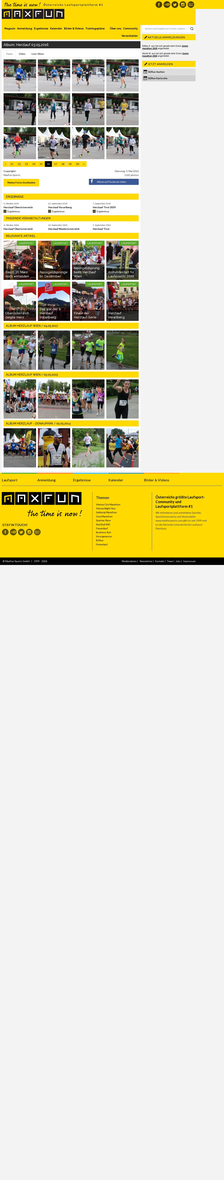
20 (77, 163)
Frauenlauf (102, 528)
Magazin (9, 28)
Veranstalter (130, 35)
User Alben (37, 53)
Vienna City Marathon (108, 504)
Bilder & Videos (74, 28)
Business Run (103, 532)
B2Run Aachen (156, 71)
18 (63, 163)
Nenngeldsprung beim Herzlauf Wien (87, 272)
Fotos (9, 53)
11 (11, 163)
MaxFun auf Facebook (158, 4)
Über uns (115, 28)
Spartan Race (103, 520)
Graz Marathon (104, 516)
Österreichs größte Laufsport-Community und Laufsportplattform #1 (180, 501)
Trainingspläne (95, 28)
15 (41, 163)
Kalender (56, 28)
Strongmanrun (104, 536)
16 (48, 163)
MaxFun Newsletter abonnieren (190, 4)
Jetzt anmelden (160, 64)
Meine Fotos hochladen (21, 182)
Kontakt (159, 561)
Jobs (178, 561)
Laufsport (9, 480)
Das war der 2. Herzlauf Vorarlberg (50, 313)
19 (70, 163)
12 (19, 163)
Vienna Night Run (106, 508)
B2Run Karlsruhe (157, 78)
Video (22, 53)
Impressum (189, 561)
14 (33, 163)
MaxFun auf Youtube (166, 4)
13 (26, 163)
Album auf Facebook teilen (107, 181)
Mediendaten (129, 561)
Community (130, 28)
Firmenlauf (102, 544)
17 (55, 163)
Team (170, 561)
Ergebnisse (41, 28)
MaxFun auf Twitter (174, 4)
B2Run (99, 540)
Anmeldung (24, 28)
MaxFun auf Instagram (182, 4)
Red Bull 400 (103, 524)
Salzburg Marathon (106, 512)
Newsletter (146, 561)
